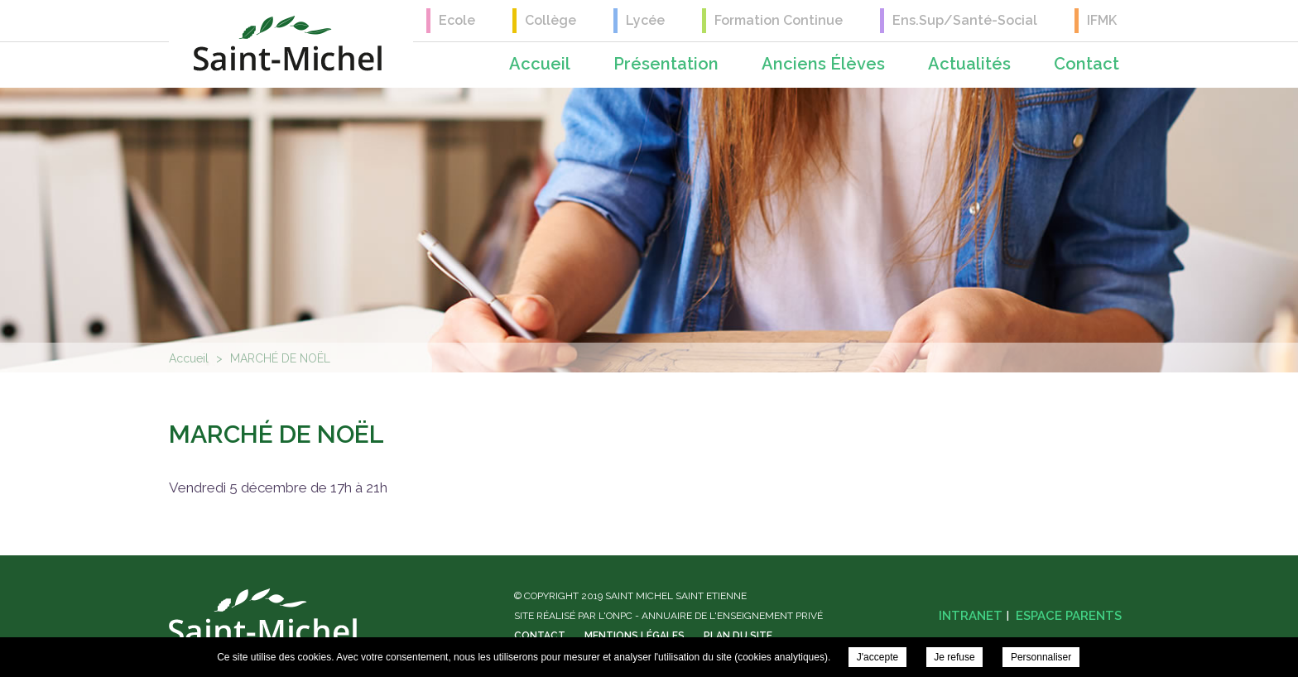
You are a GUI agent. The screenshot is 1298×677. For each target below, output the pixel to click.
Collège (550, 20)
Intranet (970, 615)
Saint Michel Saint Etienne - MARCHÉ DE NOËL (288, 43)
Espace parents (1069, 615)
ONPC (619, 616)
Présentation (666, 64)
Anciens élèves (823, 64)
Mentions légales (634, 635)
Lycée (645, 20)
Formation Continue (778, 20)
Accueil (539, 64)
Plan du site (738, 635)
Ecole (457, 20)
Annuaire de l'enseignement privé (732, 616)
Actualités (969, 64)
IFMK (1102, 20)
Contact (1086, 64)
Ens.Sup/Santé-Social (964, 20)
